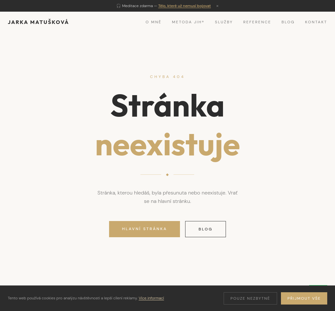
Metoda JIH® (188, 22)
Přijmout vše (304, 298)
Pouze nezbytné (250, 298)
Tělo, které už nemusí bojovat (184, 5)
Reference (257, 22)
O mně (154, 22)
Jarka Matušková (38, 22)
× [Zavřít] (217, 5)
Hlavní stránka (144, 228)
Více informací (151, 298)
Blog (288, 22)
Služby (224, 22)
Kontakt (316, 22)
